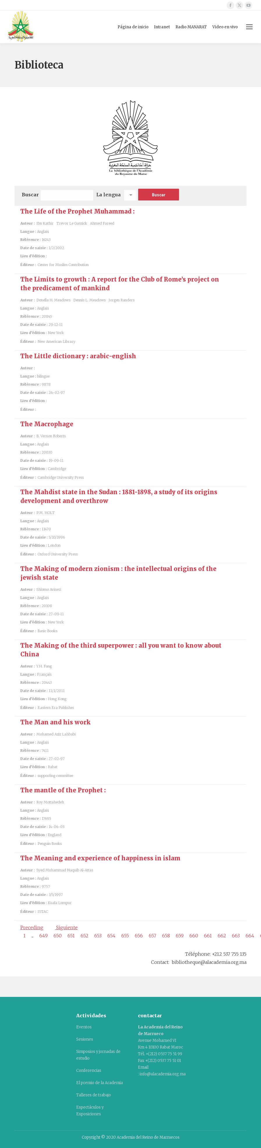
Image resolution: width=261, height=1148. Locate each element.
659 (180, 936)
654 (111, 936)
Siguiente (66, 927)
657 (152, 936)
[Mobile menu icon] (249, 27)
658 (166, 936)
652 (84, 936)
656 (139, 936)
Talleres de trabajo (93, 1095)
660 (193, 936)
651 (71, 936)
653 (98, 936)
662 (222, 936)
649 (43, 936)
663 (236, 936)
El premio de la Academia (99, 1082)
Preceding (31, 927)
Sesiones (84, 1039)
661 (208, 936)
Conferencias (88, 1070)
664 (250, 936)
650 (58, 936)
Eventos (84, 1027)
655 (125, 936)
